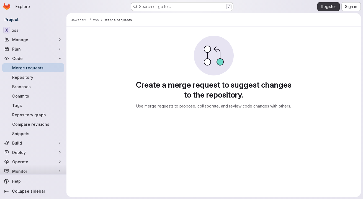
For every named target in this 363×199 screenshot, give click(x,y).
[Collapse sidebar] (33, 191)
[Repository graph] (33, 114)
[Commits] (33, 95)
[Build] (33, 142)
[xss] (33, 30)
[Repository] (33, 77)
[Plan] (33, 48)
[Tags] (33, 105)
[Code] (33, 58)
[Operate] (33, 161)
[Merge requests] (33, 67)
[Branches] (33, 86)
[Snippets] (33, 133)
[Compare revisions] (33, 124)
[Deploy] (33, 152)
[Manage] (33, 39)
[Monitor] (33, 171)
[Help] (33, 181)
